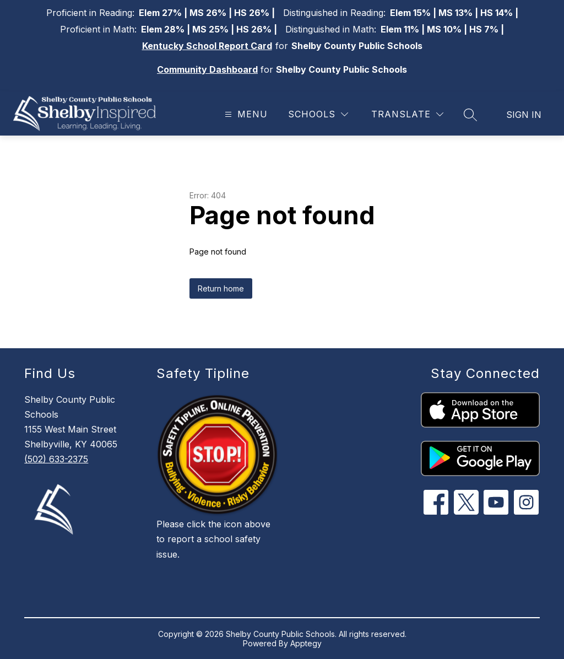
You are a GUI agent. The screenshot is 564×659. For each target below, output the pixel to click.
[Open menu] (245, 114)
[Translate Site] (407, 114)
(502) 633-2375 (56, 458)
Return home (221, 288)
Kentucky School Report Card (207, 45)
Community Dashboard (207, 69)
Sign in (523, 114)
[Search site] (470, 114)
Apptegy (306, 643)
